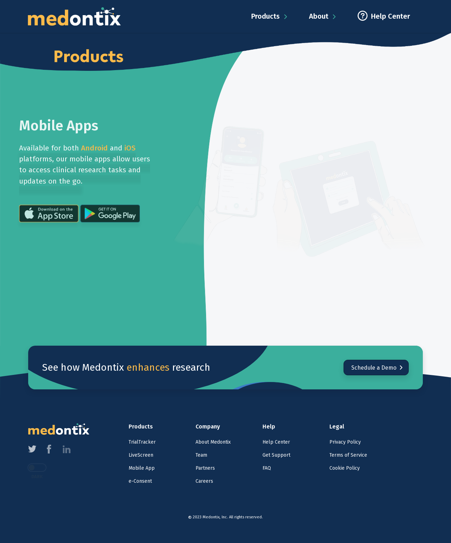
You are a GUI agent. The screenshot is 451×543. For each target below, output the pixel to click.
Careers (204, 481)
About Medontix (213, 442)
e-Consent (140, 481)
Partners (205, 468)
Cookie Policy (344, 468)
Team (201, 455)
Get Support (276, 455)
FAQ (266, 468)
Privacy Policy (345, 442)
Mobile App (142, 468)
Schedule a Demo (376, 367)
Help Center (276, 442)
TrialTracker (142, 442)
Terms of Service (348, 455)
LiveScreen (141, 455)
